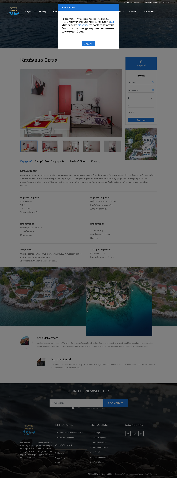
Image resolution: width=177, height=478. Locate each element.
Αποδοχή (88, 44)
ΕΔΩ (112, 22)
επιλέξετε (83, 25)
